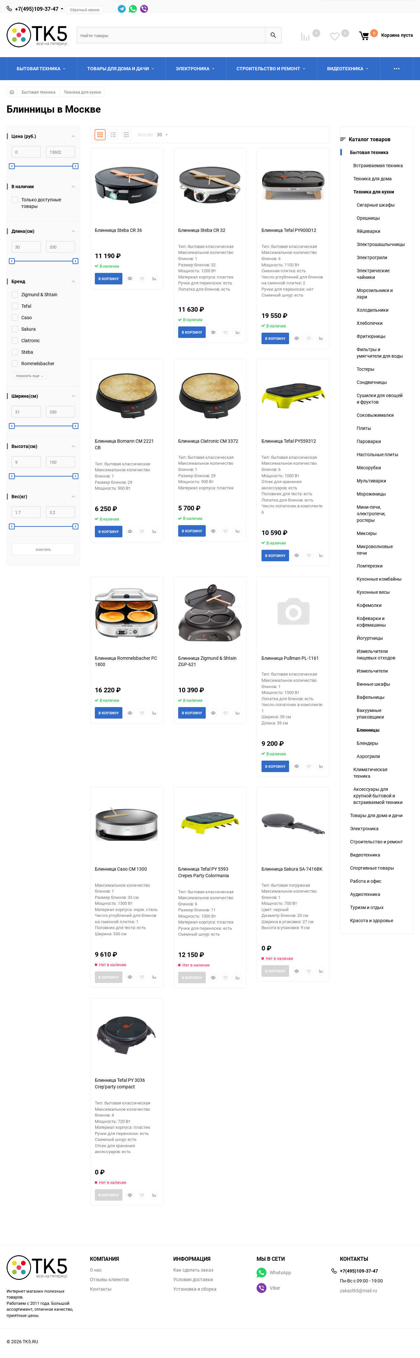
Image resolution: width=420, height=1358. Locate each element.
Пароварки (369, 441)
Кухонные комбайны (379, 579)
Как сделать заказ (193, 1270)
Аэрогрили (368, 756)
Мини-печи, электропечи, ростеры (371, 513)
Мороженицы (371, 494)
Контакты (101, 1289)
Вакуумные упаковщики (370, 713)
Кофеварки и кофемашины (371, 621)
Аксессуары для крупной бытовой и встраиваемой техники (378, 795)
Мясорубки (369, 467)
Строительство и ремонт (376, 841)
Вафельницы (371, 697)
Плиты (364, 428)
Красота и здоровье (371, 920)
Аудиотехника (365, 894)
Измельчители (372, 671)
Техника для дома (372, 178)
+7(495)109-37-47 (36, 8)
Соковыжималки (375, 415)
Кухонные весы (373, 592)
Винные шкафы (373, 684)
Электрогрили (372, 257)
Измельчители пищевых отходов (376, 654)
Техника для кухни (82, 92)
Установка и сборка (195, 1289)
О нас (96, 1270)
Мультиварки (371, 481)
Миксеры (367, 533)
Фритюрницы (371, 336)
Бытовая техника (38, 92)
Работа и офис (365, 881)
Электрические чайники (373, 273)
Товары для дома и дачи (376, 815)
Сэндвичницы (372, 382)
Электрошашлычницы (381, 244)
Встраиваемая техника (378, 165)
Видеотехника (365, 855)
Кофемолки (369, 605)
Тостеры (365, 369)
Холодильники (372, 310)
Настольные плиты (377, 454)
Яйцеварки (368, 231)
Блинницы (368, 730)
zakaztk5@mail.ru (358, 1290)
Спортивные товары (372, 868)
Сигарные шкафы (376, 205)
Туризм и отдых (367, 907)
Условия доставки (193, 1279)
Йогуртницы (370, 638)
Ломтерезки (370, 566)
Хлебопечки (370, 323)
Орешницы (368, 218)
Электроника (364, 828)
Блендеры (367, 743)
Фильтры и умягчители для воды (380, 352)
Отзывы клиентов (109, 1279)
